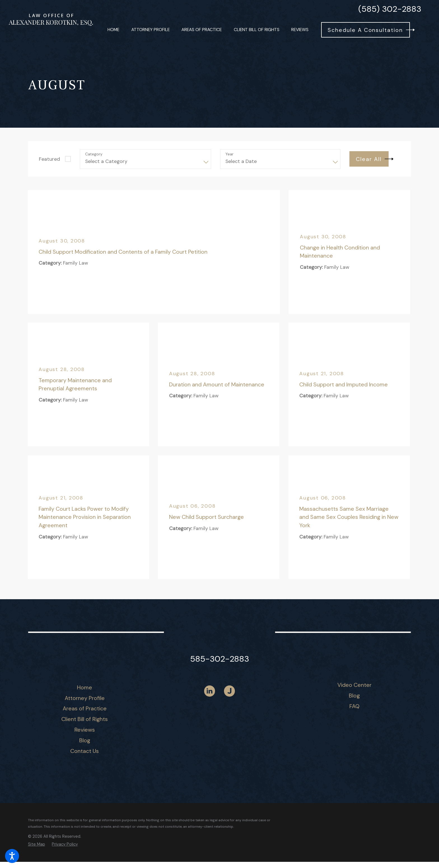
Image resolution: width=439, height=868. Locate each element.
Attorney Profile (85, 698)
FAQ (354, 706)
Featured (49, 159)
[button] (12, 856)
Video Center (354, 685)
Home (84, 687)
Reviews (84, 729)
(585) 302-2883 (389, 9)
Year (229, 154)
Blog (84, 740)
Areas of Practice (85, 708)
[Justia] (229, 690)
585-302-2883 (219, 659)
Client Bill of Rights (84, 719)
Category (93, 154)
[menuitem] (113, 29)
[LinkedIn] (209, 690)
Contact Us (84, 751)
